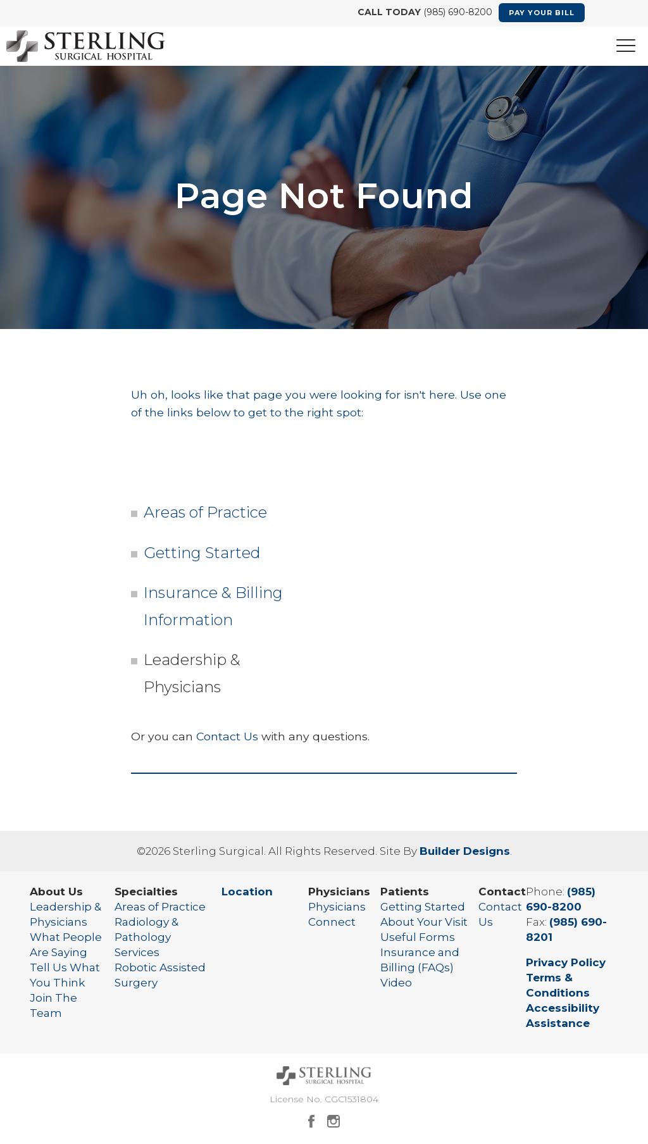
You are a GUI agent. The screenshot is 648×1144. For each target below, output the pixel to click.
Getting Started (202, 553)
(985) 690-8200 (456, 12)
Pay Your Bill (542, 12)
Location (247, 891)
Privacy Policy (566, 962)
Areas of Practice (205, 512)
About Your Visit (424, 922)
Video (396, 982)
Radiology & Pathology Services (146, 937)
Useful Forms (417, 937)
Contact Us (227, 736)
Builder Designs (465, 851)
